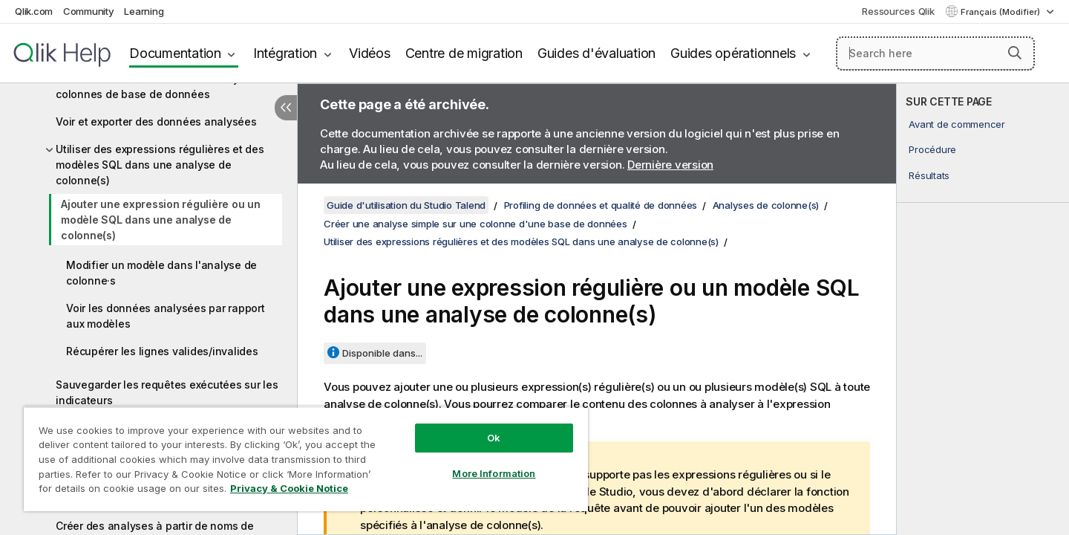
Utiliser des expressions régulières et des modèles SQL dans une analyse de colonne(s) (160, 165)
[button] (1015, 52)
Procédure (932, 149)
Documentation (175, 53)
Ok (493, 438)
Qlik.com (34, 11)
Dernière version (670, 165)
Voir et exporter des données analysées (156, 121)
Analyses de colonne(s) (766, 205)
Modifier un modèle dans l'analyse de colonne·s (161, 273)
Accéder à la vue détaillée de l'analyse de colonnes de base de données (161, 86)
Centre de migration (464, 53)
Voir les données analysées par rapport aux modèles (165, 316)
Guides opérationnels (733, 53)
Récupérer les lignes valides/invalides (162, 351)
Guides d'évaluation (596, 53)
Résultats (929, 175)
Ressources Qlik (898, 11)
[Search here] (935, 53)
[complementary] (983, 309)
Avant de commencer (957, 124)
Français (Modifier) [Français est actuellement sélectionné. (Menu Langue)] (1001, 12)
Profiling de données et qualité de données (601, 205)
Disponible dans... (382, 353)
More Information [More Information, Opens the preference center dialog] (493, 473)
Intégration (285, 53)
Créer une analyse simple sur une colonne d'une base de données (475, 224)
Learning (143, 11)
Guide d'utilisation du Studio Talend (406, 205)
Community (88, 11)
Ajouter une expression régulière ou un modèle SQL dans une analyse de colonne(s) (161, 219)
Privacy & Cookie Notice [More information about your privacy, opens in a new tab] (289, 488)
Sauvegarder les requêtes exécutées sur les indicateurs (167, 392)
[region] (306, 458)
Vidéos (369, 53)
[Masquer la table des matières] (286, 107)
